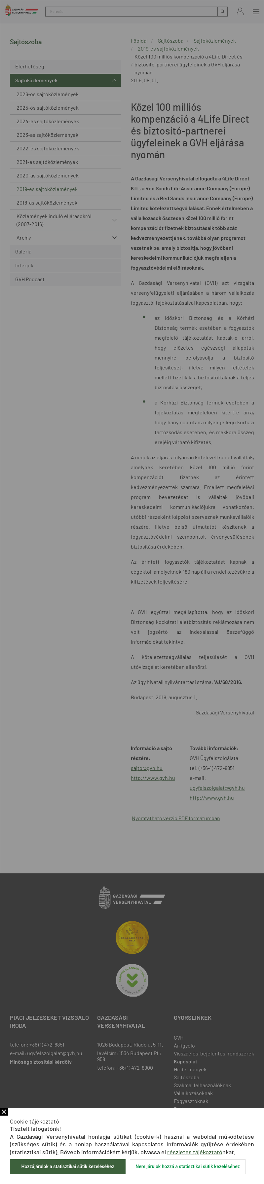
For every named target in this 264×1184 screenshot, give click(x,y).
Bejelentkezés (240, 11)
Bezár (4, 1112)
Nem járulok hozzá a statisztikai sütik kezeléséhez (187, 1166)
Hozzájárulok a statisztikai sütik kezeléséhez (67, 1166)
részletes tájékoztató (194, 1152)
